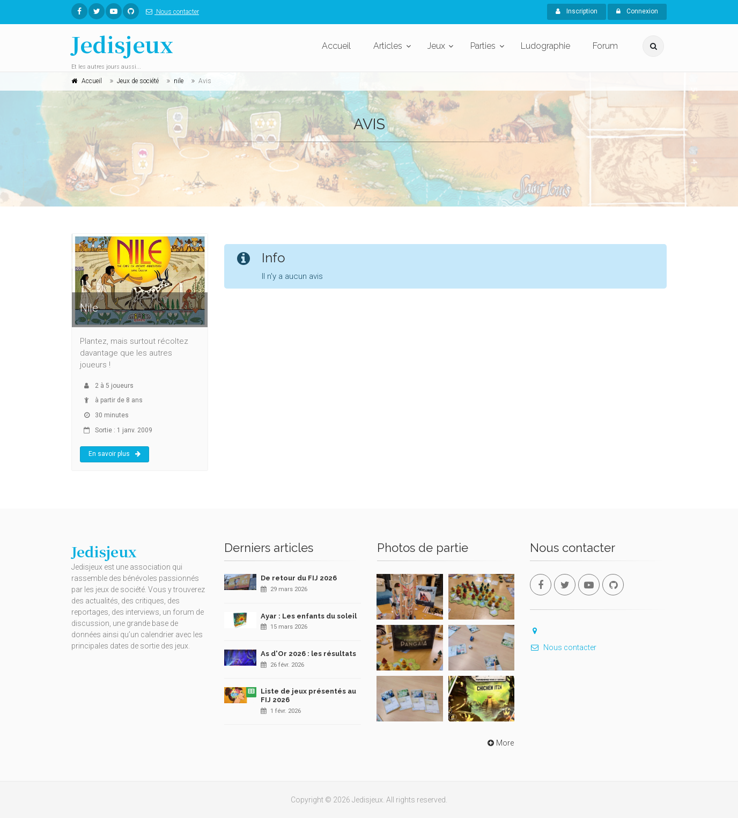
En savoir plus (114, 454)
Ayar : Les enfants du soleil (309, 616)
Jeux (436, 46)
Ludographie (545, 46)
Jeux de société (138, 81)
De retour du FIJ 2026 (299, 578)
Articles (387, 46)
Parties (483, 46)
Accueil (336, 46)
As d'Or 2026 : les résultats (308, 654)
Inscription (576, 11)
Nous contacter (170, 12)
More (499, 743)
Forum (605, 46)
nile (178, 81)
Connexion (637, 11)
